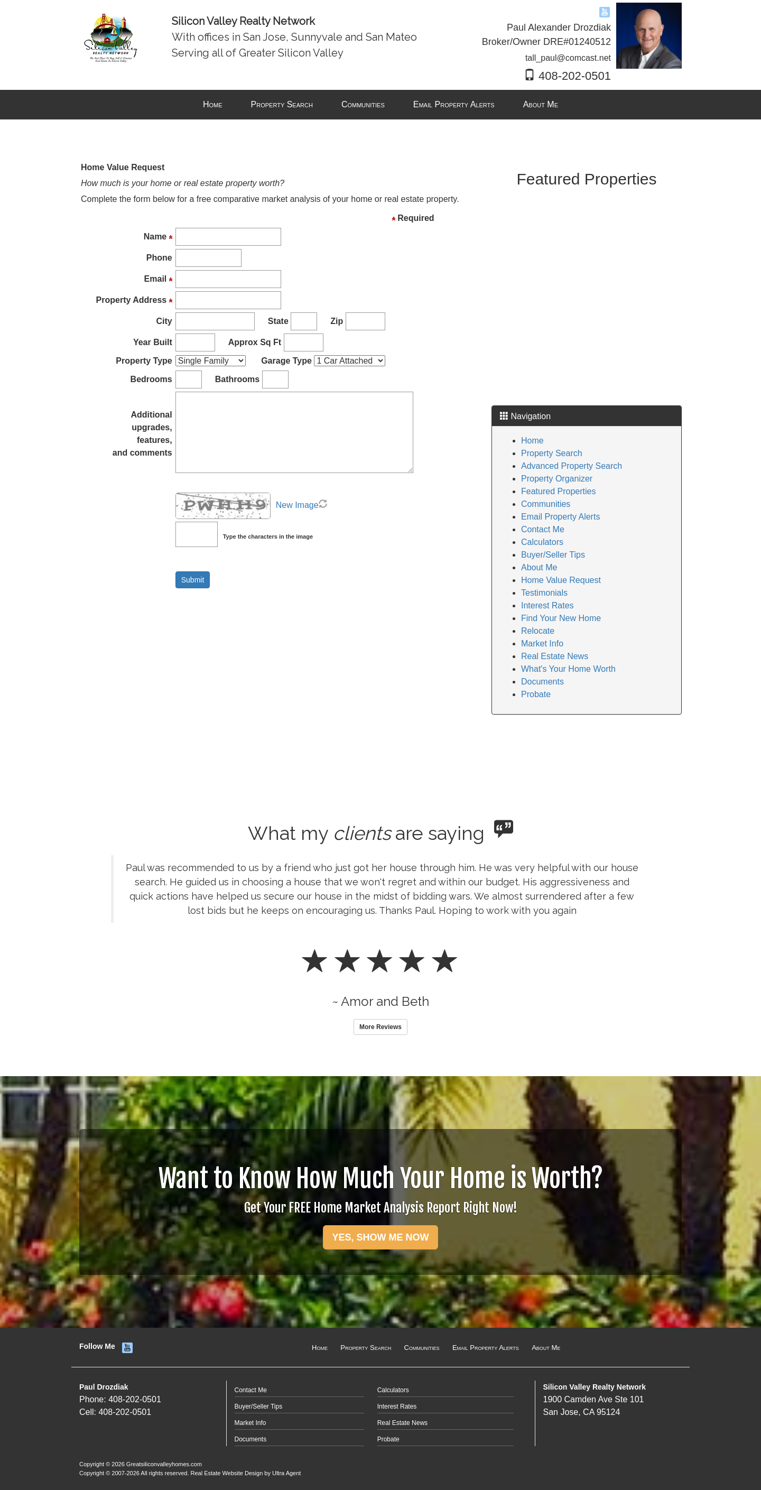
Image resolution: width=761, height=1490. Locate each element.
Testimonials (544, 592)
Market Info (542, 643)
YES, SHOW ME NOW (380, 1237)
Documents (542, 681)
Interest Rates (547, 605)
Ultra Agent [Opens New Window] (286, 1473)
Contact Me (542, 529)
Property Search (551, 453)
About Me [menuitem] (540, 104)
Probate (536, 694)
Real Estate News (554, 656)
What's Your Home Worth (568, 668)
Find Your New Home (561, 618)
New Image (297, 505)
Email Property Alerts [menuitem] (454, 104)
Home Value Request (561, 580)
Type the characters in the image (268, 536)
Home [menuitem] (212, 104)
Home (532, 440)
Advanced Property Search (571, 465)
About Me (539, 567)
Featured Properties (558, 491)
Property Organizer (556, 478)
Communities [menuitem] (363, 104)
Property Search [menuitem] (282, 104)
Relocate (537, 630)
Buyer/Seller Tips (553, 554)
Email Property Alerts (560, 516)
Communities (545, 503)
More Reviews (380, 1027)
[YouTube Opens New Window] (604, 11)
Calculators (542, 542)
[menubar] (380, 104)
